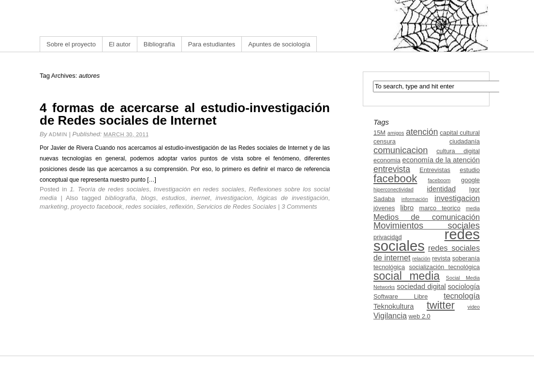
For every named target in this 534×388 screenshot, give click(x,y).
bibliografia (120, 197)
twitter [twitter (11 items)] (441, 305)
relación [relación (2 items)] (421, 258)
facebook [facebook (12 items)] (395, 178)
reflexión (181, 206)
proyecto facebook (96, 206)
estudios (173, 197)
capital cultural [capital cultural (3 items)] (460, 132)
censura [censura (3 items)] (384, 141)
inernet (200, 197)
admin (58, 134)
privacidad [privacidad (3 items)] (387, 237)
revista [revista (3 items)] (441, 258)
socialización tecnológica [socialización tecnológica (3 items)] (444, 267)
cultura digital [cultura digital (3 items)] (458, 151)
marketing (53, 206)
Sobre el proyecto (71, 44)
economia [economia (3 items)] (386, 160)
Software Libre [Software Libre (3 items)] (400, 296)
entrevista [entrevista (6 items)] (391, 169)
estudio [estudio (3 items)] (470, 169)
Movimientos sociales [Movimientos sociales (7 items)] (426, 225)
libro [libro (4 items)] (407, 208)
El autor (120, 44)
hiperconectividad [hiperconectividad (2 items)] (393, 189)
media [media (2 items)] (473, 208)
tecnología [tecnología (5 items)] (462, 295)
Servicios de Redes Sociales (237, 206)
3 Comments (299, 206)
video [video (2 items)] (474, 307)
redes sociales (146, 206)
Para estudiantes (212, 44)
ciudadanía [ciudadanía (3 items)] (464, 141)
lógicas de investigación (292, 197)
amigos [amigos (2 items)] (395, 133)
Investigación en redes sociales (199, 189)
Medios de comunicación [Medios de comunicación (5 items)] (426, 217)
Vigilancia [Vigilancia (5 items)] (390, 315)
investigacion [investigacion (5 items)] (457, 198)
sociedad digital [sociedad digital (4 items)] (421, 286)
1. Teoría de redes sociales (109, 189)
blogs (148, 197)
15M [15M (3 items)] (379, 132)
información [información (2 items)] (414, 199)
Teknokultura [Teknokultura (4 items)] (393, 306)
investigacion (234, 197)
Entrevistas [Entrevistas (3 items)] (434, 169)
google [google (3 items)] (470, 180)
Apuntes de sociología (279, 44)
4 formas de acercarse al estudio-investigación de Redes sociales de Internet (185, 114)
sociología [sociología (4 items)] (464, 286)
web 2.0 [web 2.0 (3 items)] (419, 316)
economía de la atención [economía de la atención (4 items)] (441, 160)
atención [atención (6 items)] (422, 132)
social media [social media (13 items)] (406, 276)
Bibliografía (159, 44)
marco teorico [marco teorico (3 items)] (439, 208)
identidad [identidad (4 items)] (441, 189)
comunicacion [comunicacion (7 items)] (400, 150)
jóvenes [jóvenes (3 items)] (384, 208)
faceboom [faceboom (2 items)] (439, 180)
